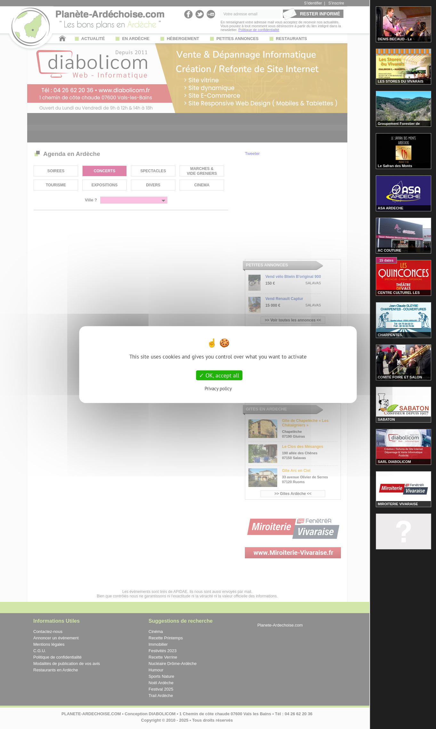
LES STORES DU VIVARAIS (401, 81)
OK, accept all (219, 375)
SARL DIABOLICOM (394, 462)
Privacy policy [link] (218, 388)
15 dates (386, 260)
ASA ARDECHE (390, 208)
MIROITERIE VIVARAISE (398, 504)
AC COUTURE (389, 250)
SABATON (386, 419)
